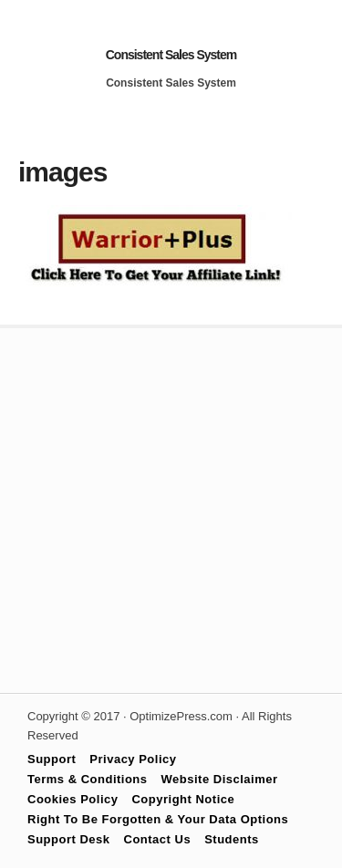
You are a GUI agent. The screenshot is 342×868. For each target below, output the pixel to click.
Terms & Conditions (87, 779)
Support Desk (68, 839)
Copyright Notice (182, 799)
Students (231, 839)
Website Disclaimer (219, 779)
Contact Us (158, 839)
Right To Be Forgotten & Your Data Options (157, 819)
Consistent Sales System (171, 54)
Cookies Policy (72, 799)
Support (51, 759)
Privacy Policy (132, 759)
